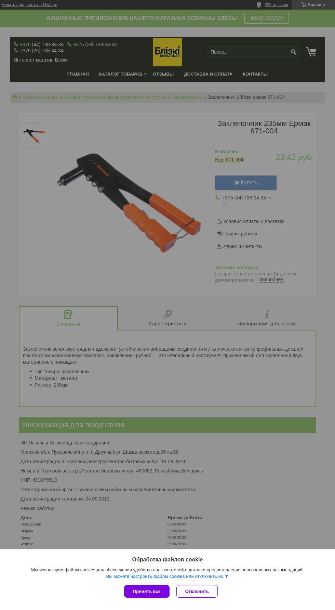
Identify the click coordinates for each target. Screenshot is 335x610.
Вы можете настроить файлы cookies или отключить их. (165, 576)
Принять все (147, 591)
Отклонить (197, 591)
